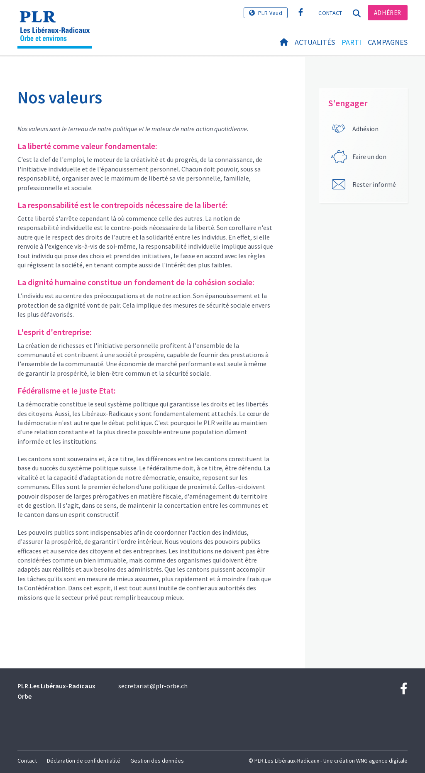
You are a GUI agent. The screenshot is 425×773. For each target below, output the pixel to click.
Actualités (315, 42)
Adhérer (387, 13)
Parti (351, 42)
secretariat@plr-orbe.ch (153, 686)
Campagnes (388, 42)
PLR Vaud (270, 13)
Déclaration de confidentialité (83, 760)
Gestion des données (157, 760)
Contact (330, 13)
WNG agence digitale (382, 760)
